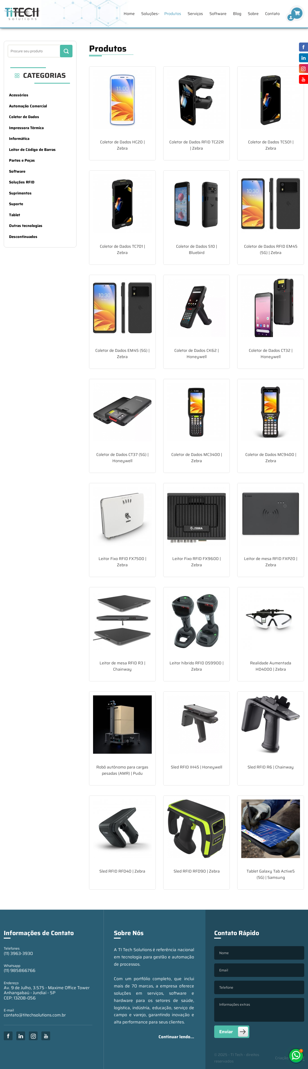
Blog (237, 14)
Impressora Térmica (26, 128)
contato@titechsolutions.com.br (35, 1014)
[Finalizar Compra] (290, 17)
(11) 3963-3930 (18, 953)
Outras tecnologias (25, 226)
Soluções (149, 14)
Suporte (16, 204)
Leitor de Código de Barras (32, 150)
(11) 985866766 (19, 970)
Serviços (195, 14)
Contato (272, 14)
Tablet (14, 215)
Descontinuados (23, 237)
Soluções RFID (21, 182)
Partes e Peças (22, 160)
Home (129, 14)
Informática (19, 139)
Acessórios (18, 95)
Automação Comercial (28, 106)
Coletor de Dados (24, 117)
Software (217, 14)
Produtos (172, 14)
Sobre (253, 14)
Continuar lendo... (176, 1036)
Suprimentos (20, 193)
